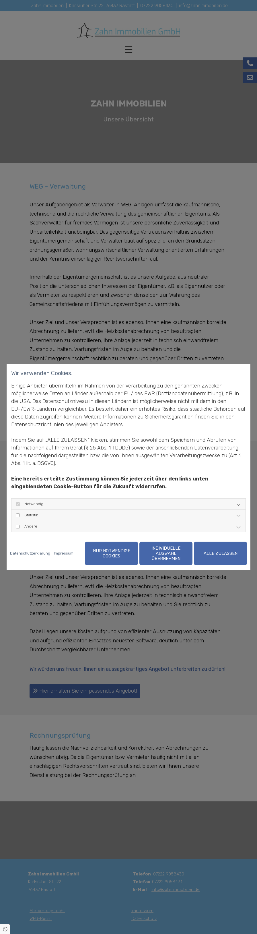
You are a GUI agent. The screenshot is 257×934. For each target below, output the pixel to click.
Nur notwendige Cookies (111, 553)
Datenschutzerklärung (30, 553)
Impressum (63, 553)
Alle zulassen (220, 553)
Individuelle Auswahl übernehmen (165, 553)
